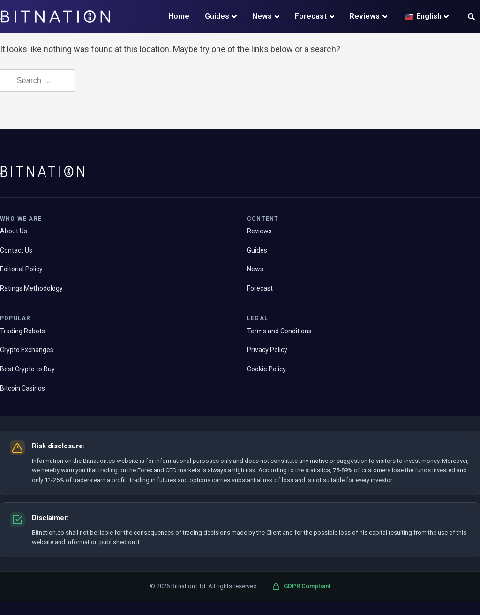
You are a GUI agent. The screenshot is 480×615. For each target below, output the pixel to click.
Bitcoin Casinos (22, 388)
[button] (471, 18)
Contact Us (16, 250)
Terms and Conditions (279, 331)
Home (178, 16)
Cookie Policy (266, 369)
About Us (13, 231)
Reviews (365, 16)
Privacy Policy (267, 350)
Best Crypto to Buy (27, 369)
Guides (217, 16)
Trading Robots (22, 331)
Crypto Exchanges (26, 350)
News (262, 16)
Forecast (311, 16)
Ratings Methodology (31, 288)
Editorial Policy (21, 269)
